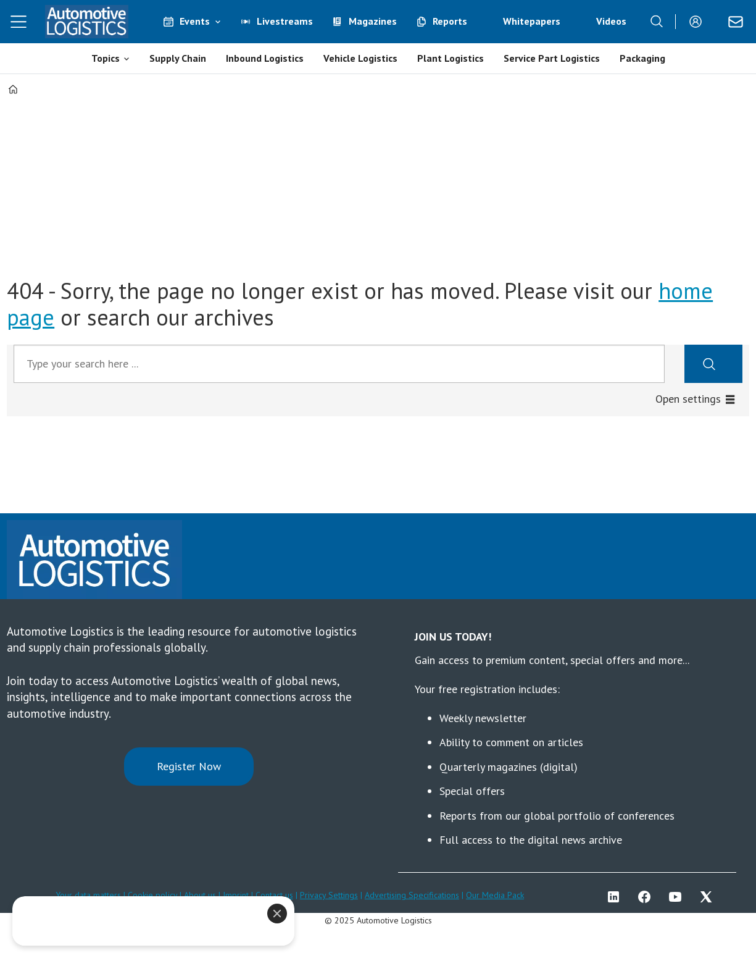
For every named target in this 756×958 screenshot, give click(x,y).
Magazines (373, 21)
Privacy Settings (329, 895)
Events (195, 21)
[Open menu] (18, 21)
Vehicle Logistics (360, 58)
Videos (611, 21)
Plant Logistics (450, 58)
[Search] (656, 21)
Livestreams (285, 21)
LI (616, 896)
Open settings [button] (688, 399)
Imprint (236, 895)
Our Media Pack (495, 895)
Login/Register (698, 21)
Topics (105, 58)
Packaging (642, 58)
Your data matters (88, 895)
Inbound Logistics (265, 58)
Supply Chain (177, 58)
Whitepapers (531, 21)
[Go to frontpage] (86, 21)
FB (647, 896)
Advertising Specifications (412, 895)
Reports (450, 21)
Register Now (189, 766)
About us (200, 895)
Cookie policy (154, 895)
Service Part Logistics (552, 58)
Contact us (274, 895)
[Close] (277, 913)
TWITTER (709, 896)
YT (678, 896)
